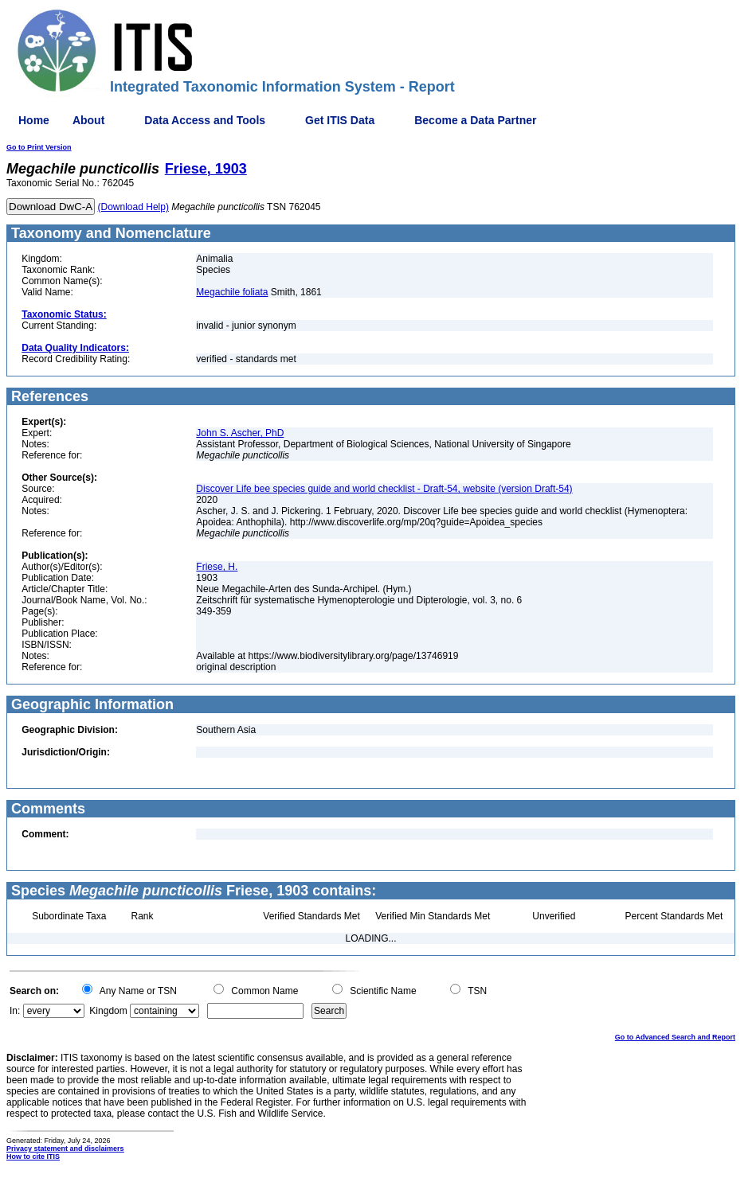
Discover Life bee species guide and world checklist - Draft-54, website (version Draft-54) (384, 488)
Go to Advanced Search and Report (675, 1037)
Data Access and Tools (204, 120)
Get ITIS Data (339, 120)
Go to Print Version (39, 147)
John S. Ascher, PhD (240, 433)
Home (33, 120)
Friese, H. (216, 566)
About (88, 120)
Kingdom (108, 1010)
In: (15, 1010)
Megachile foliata (232, 292)
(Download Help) (133, 207)
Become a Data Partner (475, 120)
